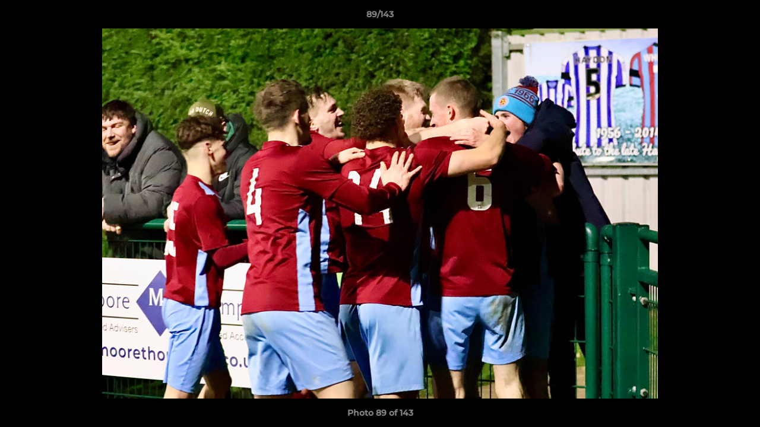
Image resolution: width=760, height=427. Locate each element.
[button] (739, 17)
